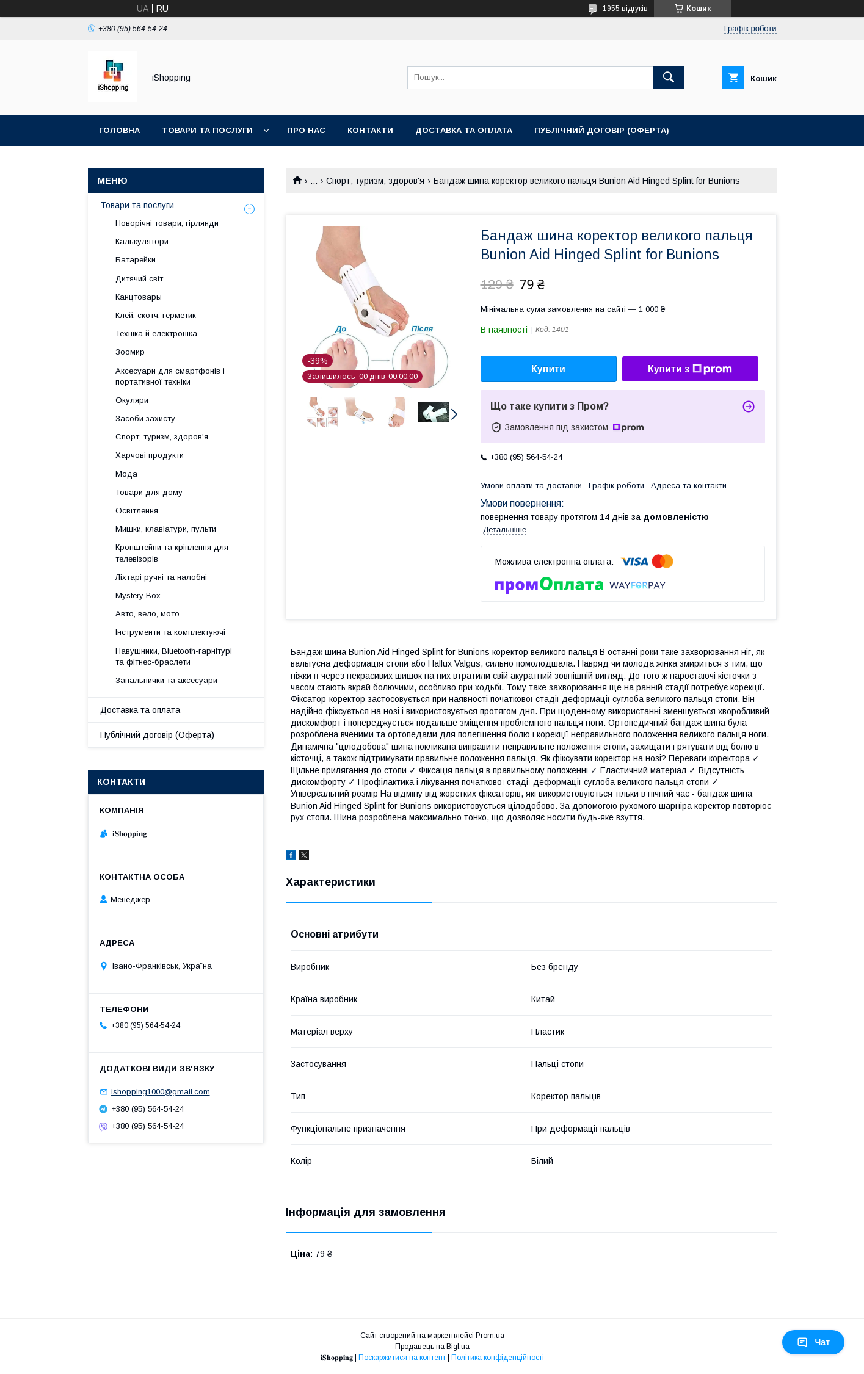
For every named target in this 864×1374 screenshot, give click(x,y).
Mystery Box (138, 595)
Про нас (306, 130)
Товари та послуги (207, 130)
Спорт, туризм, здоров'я (375, 181)
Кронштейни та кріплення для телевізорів (171, 553)
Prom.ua (490, 1335)
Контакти (370, 130)
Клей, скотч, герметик (155, 315)
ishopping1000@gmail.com (160, 1091)
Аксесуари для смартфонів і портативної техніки (170, 376)
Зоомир (130, 351)
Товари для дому (149, 492)
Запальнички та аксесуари (166, 680)
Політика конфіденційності (497, 1357)
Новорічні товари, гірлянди (167, 223)
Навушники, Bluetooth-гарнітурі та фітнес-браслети (173, 656)
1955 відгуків (625, 8)
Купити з (690, 369)
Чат (813, 1342)
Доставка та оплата (463, 130)
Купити (548, 369)
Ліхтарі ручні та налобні (161, 577)
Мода (126, 474)
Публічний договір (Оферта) (157, 735)
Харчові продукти (149, 455)
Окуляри (131, 400)
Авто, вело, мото (147, 613)
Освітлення (136, 510)
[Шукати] (668, 77)
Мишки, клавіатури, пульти (165, 528)
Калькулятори (142, 241)
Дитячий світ (139, 278)
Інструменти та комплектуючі (170, 632)
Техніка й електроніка (156, 333)
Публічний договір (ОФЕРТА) (601, 130)
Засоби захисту (145, 418)
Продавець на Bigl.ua (432, 1346)
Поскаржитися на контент (402, 1357)
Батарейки (135, 259)
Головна (119, 130)
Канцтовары (138, 297)
